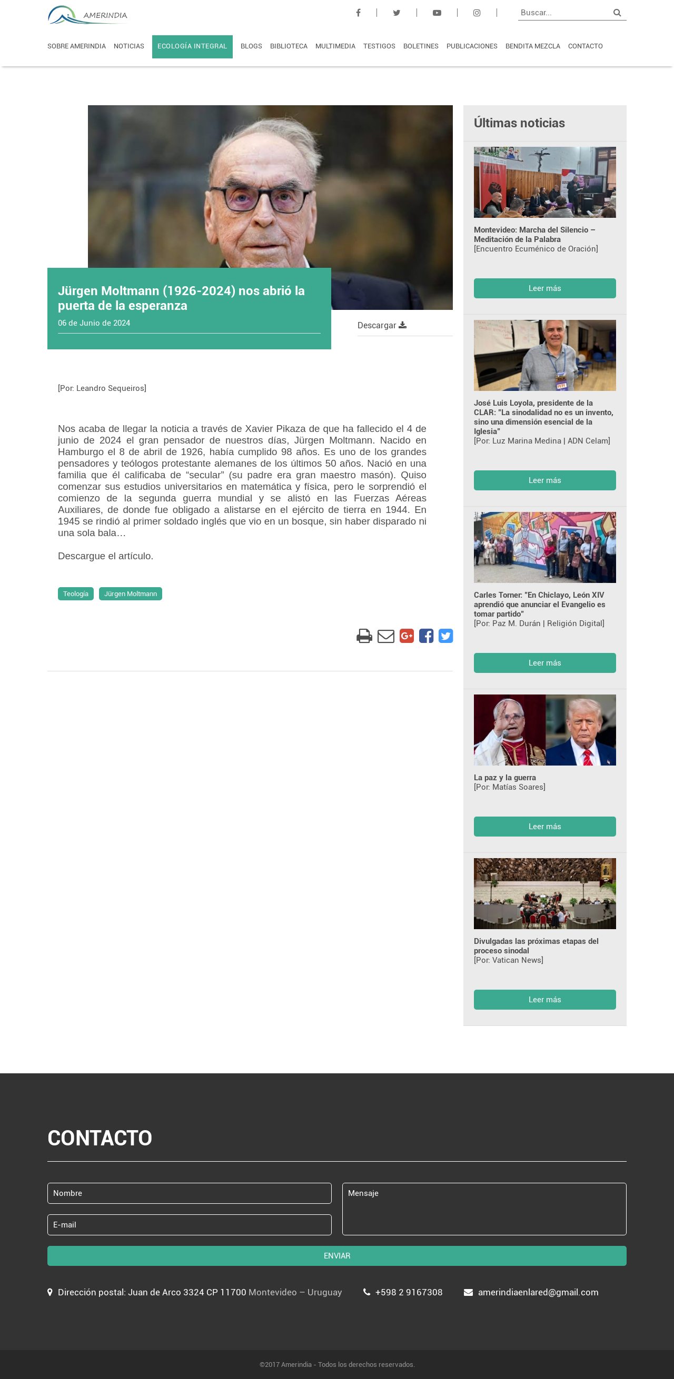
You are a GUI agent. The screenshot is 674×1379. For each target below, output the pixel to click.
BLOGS (251, 46)
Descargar (382, 325)
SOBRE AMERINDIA (76, 46)
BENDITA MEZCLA (533, 46)
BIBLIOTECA (289, 46)
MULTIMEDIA (335, 46)
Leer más (545, 288)
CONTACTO (585, 46)
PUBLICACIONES (472, 46)
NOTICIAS (129, 46)
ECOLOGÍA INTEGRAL (192, 46)
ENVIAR (337, 1256)
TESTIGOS (379, 46)
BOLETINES (421, 46)
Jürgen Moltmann (130, 594)
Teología (75, 594)
